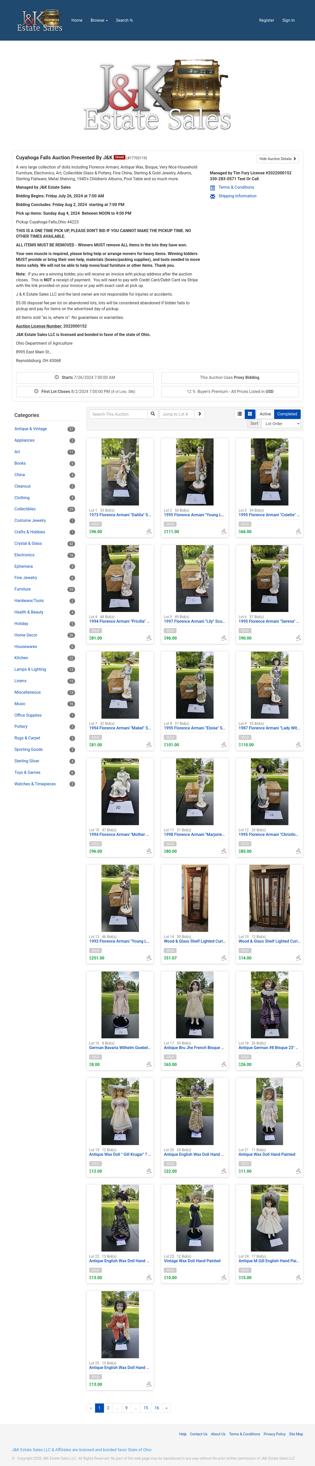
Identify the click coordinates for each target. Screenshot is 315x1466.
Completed (287, 414)
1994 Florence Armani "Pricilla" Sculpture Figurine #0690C (142, 619)
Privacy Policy (275, 1434)
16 (157, 1407)
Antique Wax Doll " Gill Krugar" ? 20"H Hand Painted (136, 1152)
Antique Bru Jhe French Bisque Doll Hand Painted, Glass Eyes (219, 1045)
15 (146, 1407)
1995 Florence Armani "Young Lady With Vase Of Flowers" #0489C (224, 512)
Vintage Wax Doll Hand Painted (192, 1258)
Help (182, 1434)
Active (265, 414)
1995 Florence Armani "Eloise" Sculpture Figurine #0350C (216, 725)
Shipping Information (233, 196)
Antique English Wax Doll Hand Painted (199, 1152)
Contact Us (199, 1434)
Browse (99, 20)
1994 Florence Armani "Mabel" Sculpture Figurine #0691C (141, 725)
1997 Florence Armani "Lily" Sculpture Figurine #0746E (213, 619)
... (117, 1407)
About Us (218, 1434)
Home (77, 20)
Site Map (296, 1434)
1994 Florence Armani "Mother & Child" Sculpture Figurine (142, 832)
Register (266, 20)
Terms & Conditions (232, 187)
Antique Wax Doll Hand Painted (267, 1152)
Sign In (288, 20)
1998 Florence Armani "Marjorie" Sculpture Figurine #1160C (218, 832)
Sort (254, 423)
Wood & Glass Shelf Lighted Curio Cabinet (277, 939)
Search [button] (125, 20)
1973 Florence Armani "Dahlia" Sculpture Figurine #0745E (141, 512)
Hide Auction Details (278, 159)
